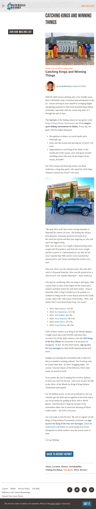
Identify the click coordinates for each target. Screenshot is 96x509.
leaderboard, (50, 427)
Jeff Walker (59, 315)
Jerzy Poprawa (61, 318)
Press (76, 470)
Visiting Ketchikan (53, 470)
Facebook (84, 427)
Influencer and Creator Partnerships (16, 492)
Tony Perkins (60, 325)
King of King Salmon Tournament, (60, 123)
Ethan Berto (60, 322)
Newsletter (68, 470)
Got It (87, 504)
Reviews (83, 470)
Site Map (36, 489)
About (48, 466)
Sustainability (75, 466)
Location (56, 466)
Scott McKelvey (65, 86)
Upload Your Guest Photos (12, 496)
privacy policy (55, 504)
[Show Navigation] (3, 6)
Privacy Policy (24, 489)
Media (13, 489)
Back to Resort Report (59, 454)
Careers (5, 489)
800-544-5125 (88, 6)
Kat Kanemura (61, 312)
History (64, 466)
